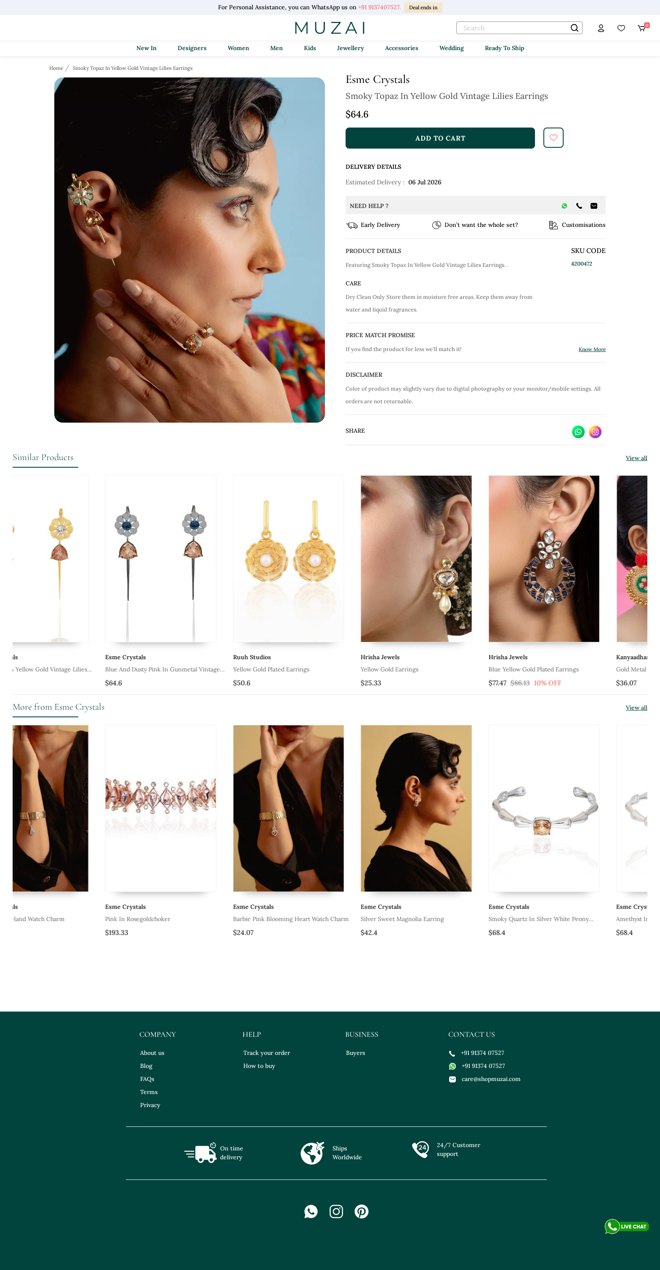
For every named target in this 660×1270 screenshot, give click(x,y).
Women (238, 48)
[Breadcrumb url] (57, 68)
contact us (471, 1034)
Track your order (266, 1053)
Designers (192, 48)
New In (146, 48)
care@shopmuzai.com (485, 1079)
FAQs (147, 1079)
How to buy (259, 1066)
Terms (149, 1092)
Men (276, 48)
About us (152, 1053)
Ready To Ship (504, 48)
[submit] (553, 138)
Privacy (150, 1105)
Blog (146, 1066)
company (157, 1034)
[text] (519, 27)
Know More (592, 349)
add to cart (440, 138)
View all (636, 458)
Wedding (451, 48)
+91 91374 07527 (476, 1053)
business (361, 1034)
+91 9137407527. (379, 7)
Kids (310, 48)
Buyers (355, 1053)
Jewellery (350, 48)
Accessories (401, 48)
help (251, 1034)
